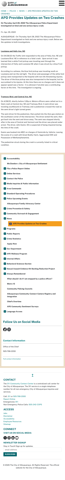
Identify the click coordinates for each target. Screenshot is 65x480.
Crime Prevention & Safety (18, 209)
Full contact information (12, 359)
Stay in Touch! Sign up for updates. (18, 446)
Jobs (5, 413)
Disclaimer (7, 416)
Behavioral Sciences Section (19, 264)
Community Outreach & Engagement (23, 214)
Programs (11, 229)
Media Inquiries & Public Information (23, 184)
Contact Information (14, 340)
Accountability (13, 158)
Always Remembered (16, 274)
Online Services (13, 174)
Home (3, 11)
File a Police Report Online (18, 169)
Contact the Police (15, 179)
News (22, 11)
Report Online (9, 399)
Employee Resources (12, 421)
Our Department (14, 249)
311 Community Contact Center (20, 384)
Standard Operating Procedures (21, 194)
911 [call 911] (16, 402)
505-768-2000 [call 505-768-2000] (19, 396)
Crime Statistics (14, 239)
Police (12, 11)
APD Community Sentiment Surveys (22, 306)
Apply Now (12, 244)
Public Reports (13, 234)
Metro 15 (11, 284)
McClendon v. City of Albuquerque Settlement (27, 164)
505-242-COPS (35, 404)
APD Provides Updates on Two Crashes (28, 223)
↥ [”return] (32, 375)
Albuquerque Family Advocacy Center (24, 204)
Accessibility (8, 419)
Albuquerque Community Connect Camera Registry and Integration (31, 295)
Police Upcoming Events (17, 199)
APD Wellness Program (17, 254)
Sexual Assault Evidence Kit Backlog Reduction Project (31, 269)
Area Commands (14, 189)
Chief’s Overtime (14, 301)
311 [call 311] (9, 396)
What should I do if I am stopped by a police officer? (29, 279)
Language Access (14, 311)
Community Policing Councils (19, 289)
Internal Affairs (13, 259)
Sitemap (7, 424)
